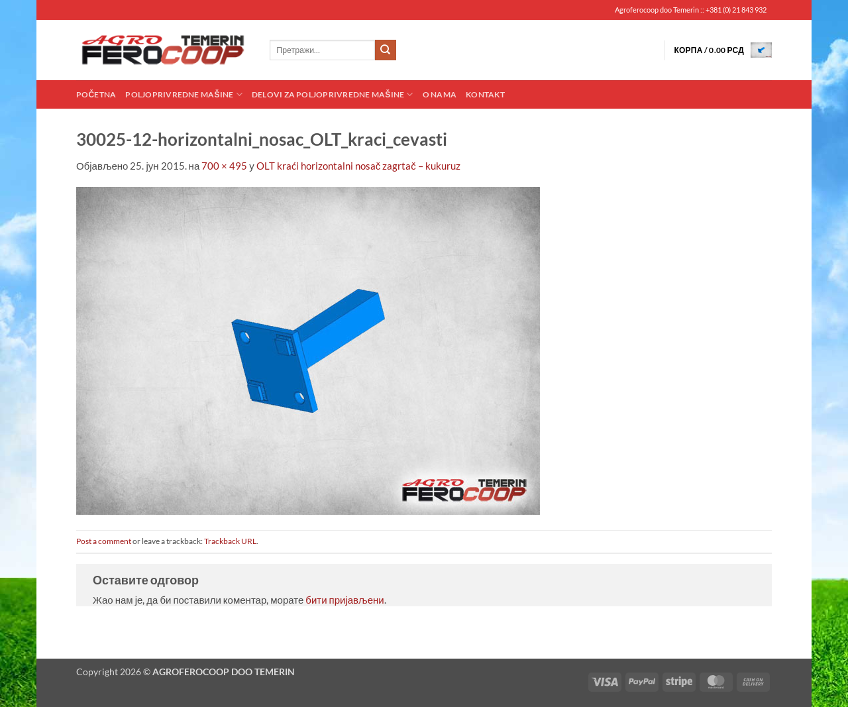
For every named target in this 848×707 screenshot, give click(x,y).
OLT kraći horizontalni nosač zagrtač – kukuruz (358, 166)
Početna (96, 94)
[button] (723, 50)
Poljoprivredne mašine (183, 94)
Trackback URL (230, 541)
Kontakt (485, 94)
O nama (439, 94)
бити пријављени (344, 600)
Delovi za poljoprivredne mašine (332, 94)
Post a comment (103, 541)
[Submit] (385, 50)
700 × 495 (224, 166)
